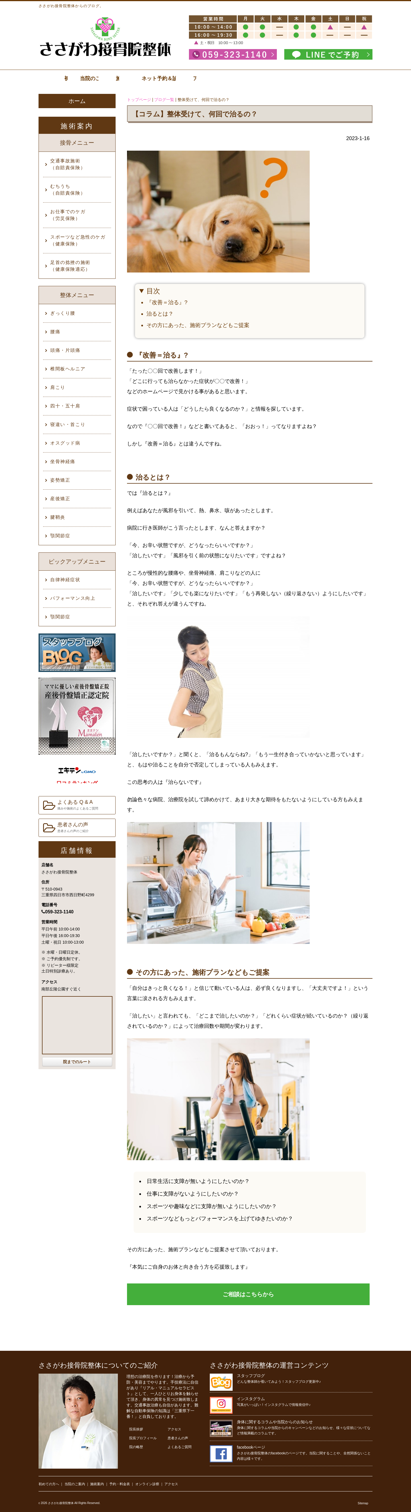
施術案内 (185, 78)
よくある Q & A (70, 805)
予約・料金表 (119, 1484)
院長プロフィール (143, 1438)
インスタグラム (251, 1398)
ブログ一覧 (164, 99)
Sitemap (363, 1503)
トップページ (139, 99)
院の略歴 (136, 1447)
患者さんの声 (66, 828)
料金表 (240, 78)
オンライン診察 (147, 1484)
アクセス (350, 78)
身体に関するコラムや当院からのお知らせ (275, 1422)
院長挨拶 (136, 1429)
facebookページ (251, 1447)
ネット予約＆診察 (295, 78)
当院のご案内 (129, 78)
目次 (153, 291)
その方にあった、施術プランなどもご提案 (197, 325)
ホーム (77, 101)
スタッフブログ (251, 1375)
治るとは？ (160, 314)
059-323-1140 (57, 911)
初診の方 (75, 78)
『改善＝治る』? (167, 302)
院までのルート (77, 1061)
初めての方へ (49, 1484)
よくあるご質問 (180, 1447)
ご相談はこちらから (248, 1294)
